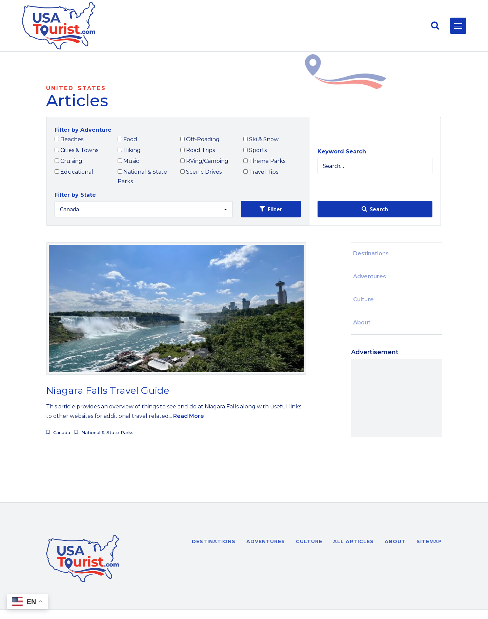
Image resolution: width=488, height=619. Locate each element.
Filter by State (75, 195)
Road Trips (197, 150)
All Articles (353, 541)
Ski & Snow (261, 139)
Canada (61, 432)
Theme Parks (264, 161)
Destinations (371, 253)
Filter (271, 209)
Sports (255, 150)
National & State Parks (142, 177)
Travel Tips (260, 172)
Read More (188, 416)
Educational (74, 172)
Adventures (369, 276)
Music (128, 161)
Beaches (69, 139)
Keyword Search (342, 151)
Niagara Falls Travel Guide (107, 390)
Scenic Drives (201, 172)
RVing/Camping (204, 161)
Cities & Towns (76, 150)
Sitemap (429, 541)
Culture (363, 299)
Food (127, 139)
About (361, 322)
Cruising (68, 161)
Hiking (129, 150)
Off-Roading (200, 139)
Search (375, 209)
